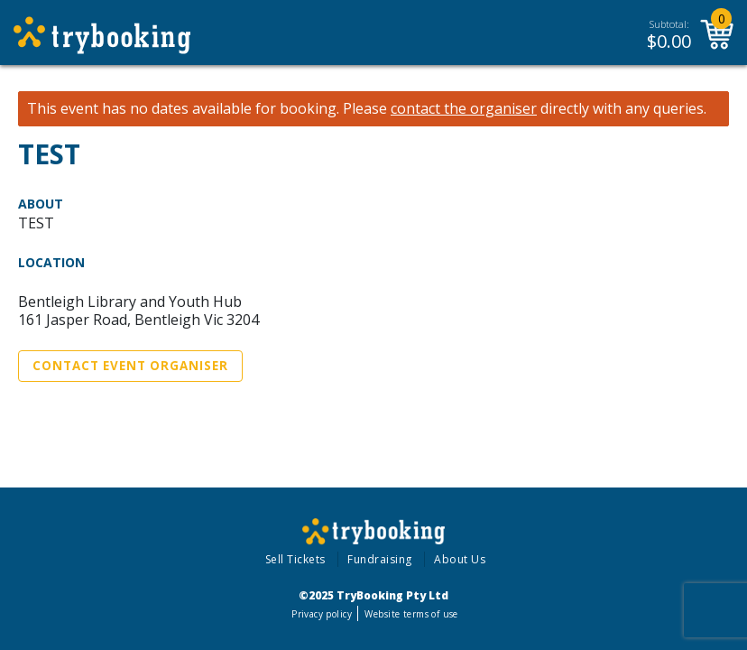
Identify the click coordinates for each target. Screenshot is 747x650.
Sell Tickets (295, 559)
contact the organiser (464, 108)
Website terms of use (410, 614)
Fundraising (379, 559)
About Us (459, 559)
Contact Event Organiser (130, 366)
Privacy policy (321, 614)
